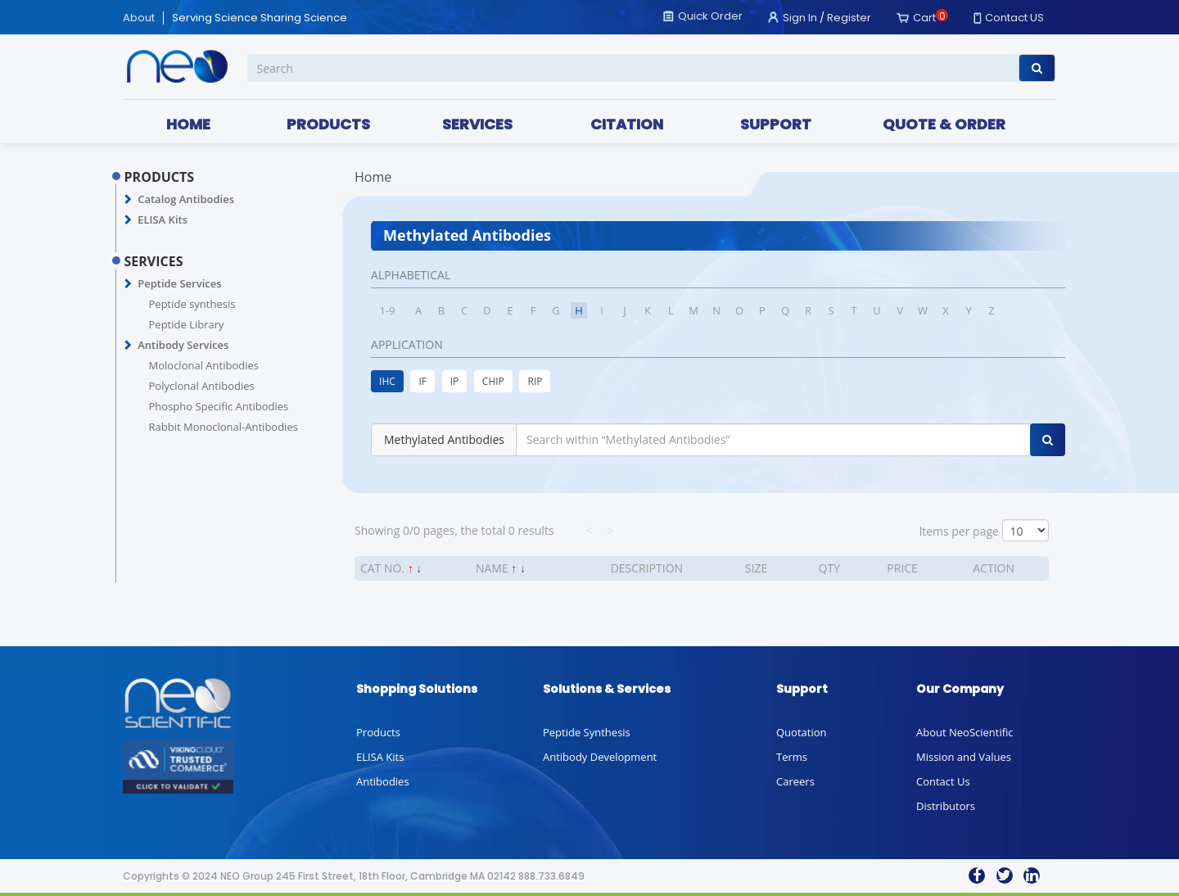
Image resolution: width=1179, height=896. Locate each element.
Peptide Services (179, 283)
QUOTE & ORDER (944, 124)
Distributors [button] (945, 806)
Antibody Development (600, 756)
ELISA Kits (162, 219)
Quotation (801, 732)
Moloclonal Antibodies (204, 365)
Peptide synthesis (192, 303)
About (139, 18)
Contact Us (943, 781)
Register (849, 17)
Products (378, 732)
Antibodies (382, 781)
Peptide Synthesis (586, 732)
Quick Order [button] (710, 16)
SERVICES (477, 124)
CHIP (493, 381)
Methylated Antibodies (444, 439)
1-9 (387, 310)
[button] (128, 200)
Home (373, 177)
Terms (791, 756)
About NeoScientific (965, 732)
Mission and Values (963, 756)
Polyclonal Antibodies (202, 385)
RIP (534, 381)
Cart (924, 17)
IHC (387, 381)
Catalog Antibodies (186, 199)
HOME (188, 124)
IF (422, 381)
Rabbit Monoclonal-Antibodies (223, 426)
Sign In (800, 17)
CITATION (626, 124)
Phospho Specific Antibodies (219, 406)
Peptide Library (186, 324)
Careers (795, 781)
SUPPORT (775, 124)
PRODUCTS (328, 124)
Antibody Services (183, 344)
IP (454, 381)
